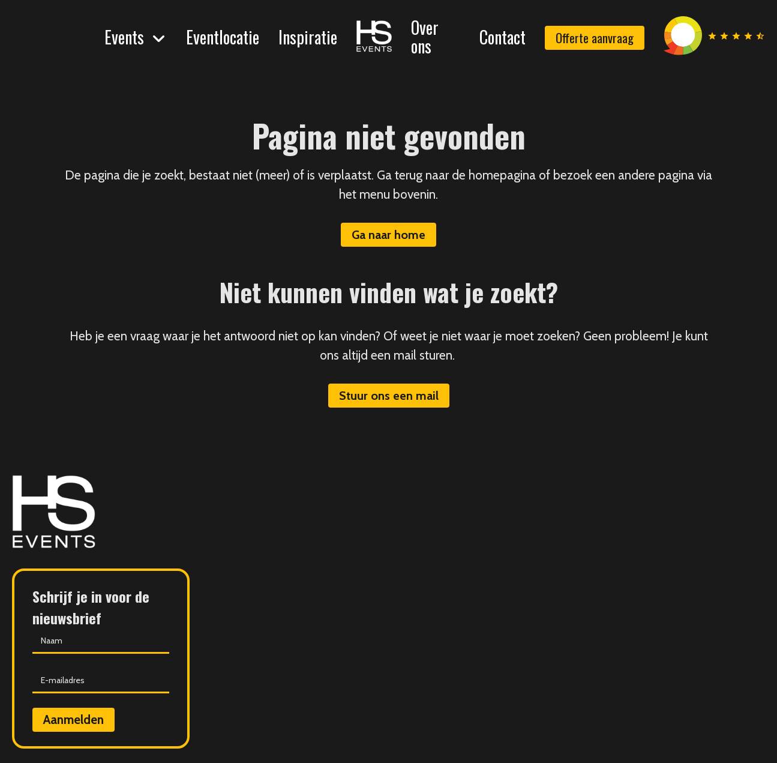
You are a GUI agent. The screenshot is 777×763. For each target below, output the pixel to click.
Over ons (425, 36)
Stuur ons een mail (389, 395)
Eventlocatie (222, 37)
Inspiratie (307, 37)
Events (124, 37)
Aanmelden (73, 719)
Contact (502, 37)
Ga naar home (388, 235)
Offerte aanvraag (595, 37)
